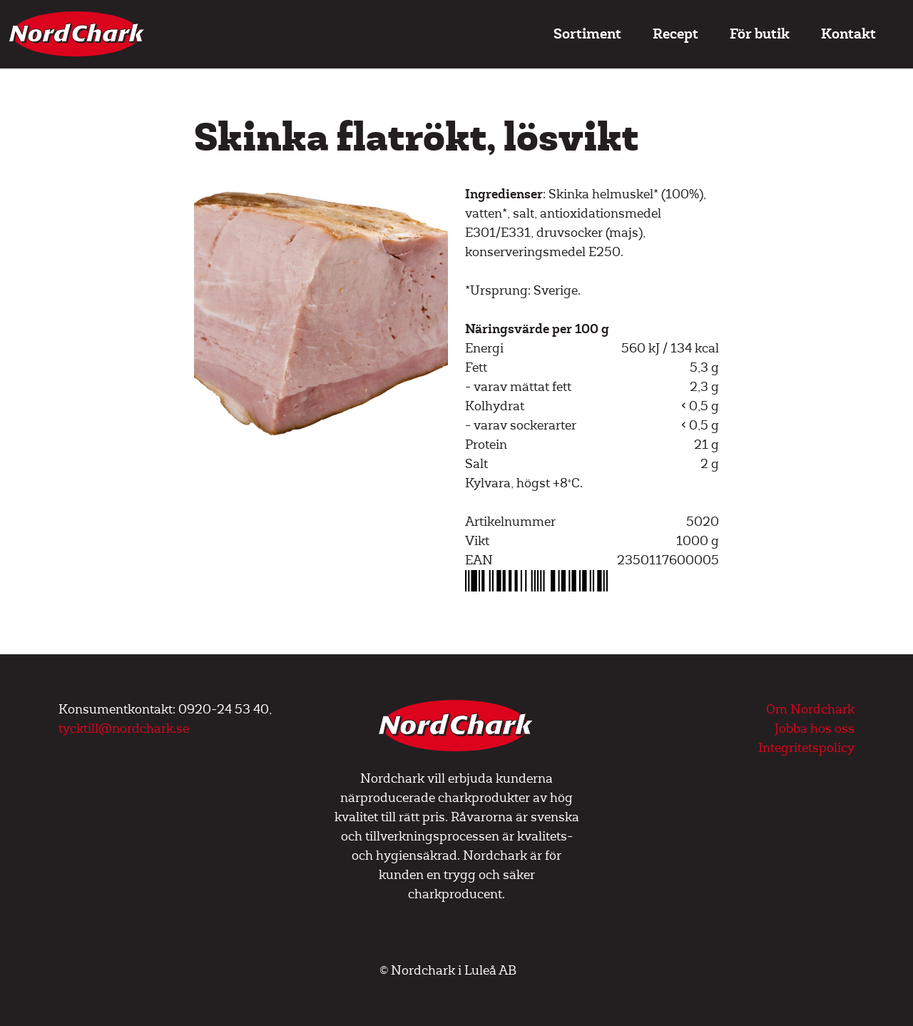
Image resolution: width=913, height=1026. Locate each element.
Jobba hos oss (815, 729)
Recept (675, 34)
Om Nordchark (810, 709)
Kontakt (848, 34)
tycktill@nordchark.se (123, 729)
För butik (760, 34)
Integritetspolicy (806, 748)
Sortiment (587, 34)
